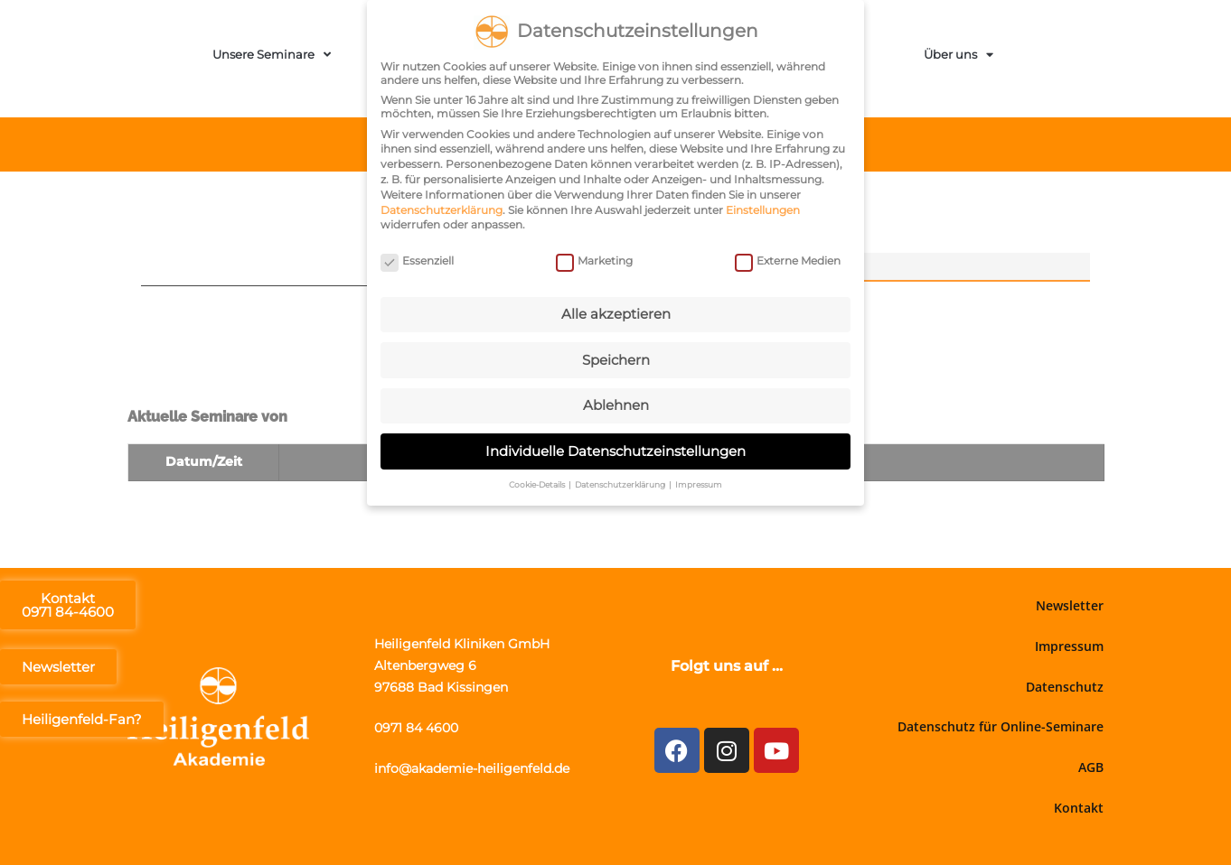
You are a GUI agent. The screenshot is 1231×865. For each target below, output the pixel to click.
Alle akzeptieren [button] (616, 311)
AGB (1091, 767)
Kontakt (1079, 807)
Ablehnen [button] (616, 402)
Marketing (594, 258)
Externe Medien (788, 258)
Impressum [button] (698, 482)
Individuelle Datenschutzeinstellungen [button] (615, 447)
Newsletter (1070, 605)
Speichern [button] (616, 356)
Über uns (958, 55)
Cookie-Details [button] (538, 482)
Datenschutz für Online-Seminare (1000, 726)
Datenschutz (1065, 686)
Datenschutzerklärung (442, 206)
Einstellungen (763, 206)
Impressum (1069, 646)
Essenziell (417, 258)
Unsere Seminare (271, 55)
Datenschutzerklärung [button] (621, 482)
